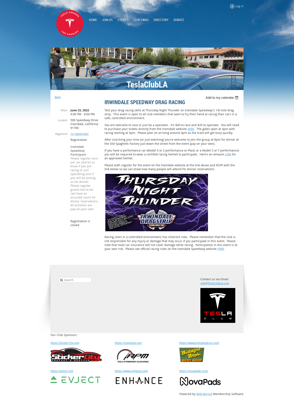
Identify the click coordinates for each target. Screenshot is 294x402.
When (64, 110)
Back (58, 97)
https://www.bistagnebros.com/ (199, 343)
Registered (61, 134)
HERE (190, 129)
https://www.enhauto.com (131, 371)
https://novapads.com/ (193, 371)
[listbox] (222, 97)
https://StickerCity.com (65, 343)
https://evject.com (62, 371)
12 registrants (79, 134)
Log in (239, 6)
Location (62, 120)
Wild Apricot (204, 394)
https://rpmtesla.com (128, 343)
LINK (228, 154)
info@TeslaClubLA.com (214, 283)
